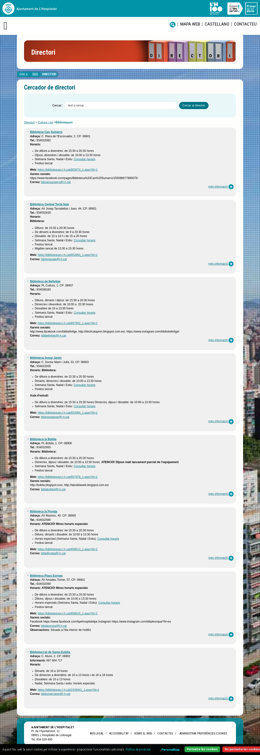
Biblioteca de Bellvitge (45, 281)
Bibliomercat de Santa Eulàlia (50, 652)
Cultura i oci (45, 122)
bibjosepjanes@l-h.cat (55, 417)
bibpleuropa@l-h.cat (54, 626)
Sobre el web (143, 733)
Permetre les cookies (202, 749)
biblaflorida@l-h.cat (53, 553)
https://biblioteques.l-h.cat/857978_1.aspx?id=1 (67, 477)
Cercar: (57, 105)
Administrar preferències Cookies (203, 733)
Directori (49, 74)
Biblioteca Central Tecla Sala (49, 204)
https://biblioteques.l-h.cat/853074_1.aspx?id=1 (67, 169)
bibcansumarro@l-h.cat (56, 182)
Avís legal (97, 733)
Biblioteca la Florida (43, 511)
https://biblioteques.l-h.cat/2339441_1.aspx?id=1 (68, 690)
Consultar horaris (84, 159)
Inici (35, 74)
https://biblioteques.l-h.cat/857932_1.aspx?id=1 (67, 323)
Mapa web (190, 24)
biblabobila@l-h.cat (53, 489)
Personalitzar (170, 749)
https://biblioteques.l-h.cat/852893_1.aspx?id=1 (67, 255)
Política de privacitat (138, 749)
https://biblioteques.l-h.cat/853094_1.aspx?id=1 (67, 412)
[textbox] (120, 105)
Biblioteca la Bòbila (43, 439)
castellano (217, 24)
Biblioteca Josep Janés (46, 357)
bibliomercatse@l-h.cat (55, 694)
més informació (221, 186)
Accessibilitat (119, 733)
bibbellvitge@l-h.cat (53, 335)
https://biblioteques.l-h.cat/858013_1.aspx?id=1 (67, 549)
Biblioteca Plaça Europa (46, 575)
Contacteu (245, 24)
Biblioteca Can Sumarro (46, 132)
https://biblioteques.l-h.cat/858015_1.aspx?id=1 (67, 613)
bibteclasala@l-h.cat (54, 259)
